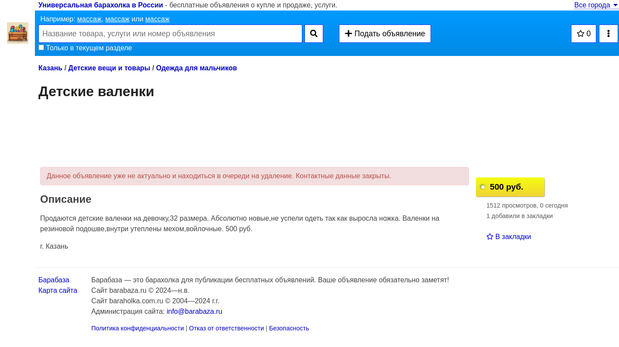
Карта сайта (57, 290)
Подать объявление (385, 33)
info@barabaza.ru (194, 311)
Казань (50, 68)
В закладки (508, 236)
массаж (89, 19)
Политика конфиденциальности (137, 328)
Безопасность (289, 328)
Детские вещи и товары (109, 68)
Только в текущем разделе (85, 48)
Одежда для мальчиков (196, 68)
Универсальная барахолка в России (100, 5)
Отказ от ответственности (226, 328)
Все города (596, 5)
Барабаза (53, 280)
